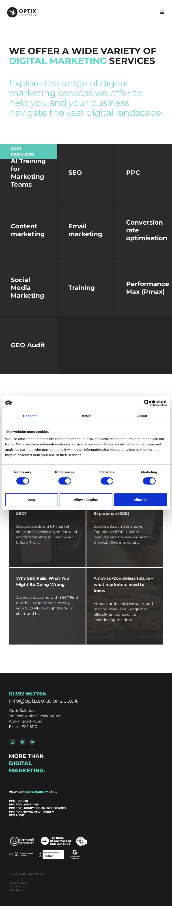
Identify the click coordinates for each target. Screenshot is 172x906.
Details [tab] (86, 416)
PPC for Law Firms (24, 804)
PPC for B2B (18, 801)
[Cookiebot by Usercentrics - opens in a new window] (147, 403)
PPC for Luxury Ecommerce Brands (37, 808)
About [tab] (142, 416)
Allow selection (86, 499)
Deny (31, 499)
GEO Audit (16, 815)
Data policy (16, 889)
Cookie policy (18, 886)
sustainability (36, 792)
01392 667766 (27, 693)
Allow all (140, 499)
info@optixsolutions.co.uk (43, 700)
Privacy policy (18, 882)
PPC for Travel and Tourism (31, 811)
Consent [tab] (30, 416)
